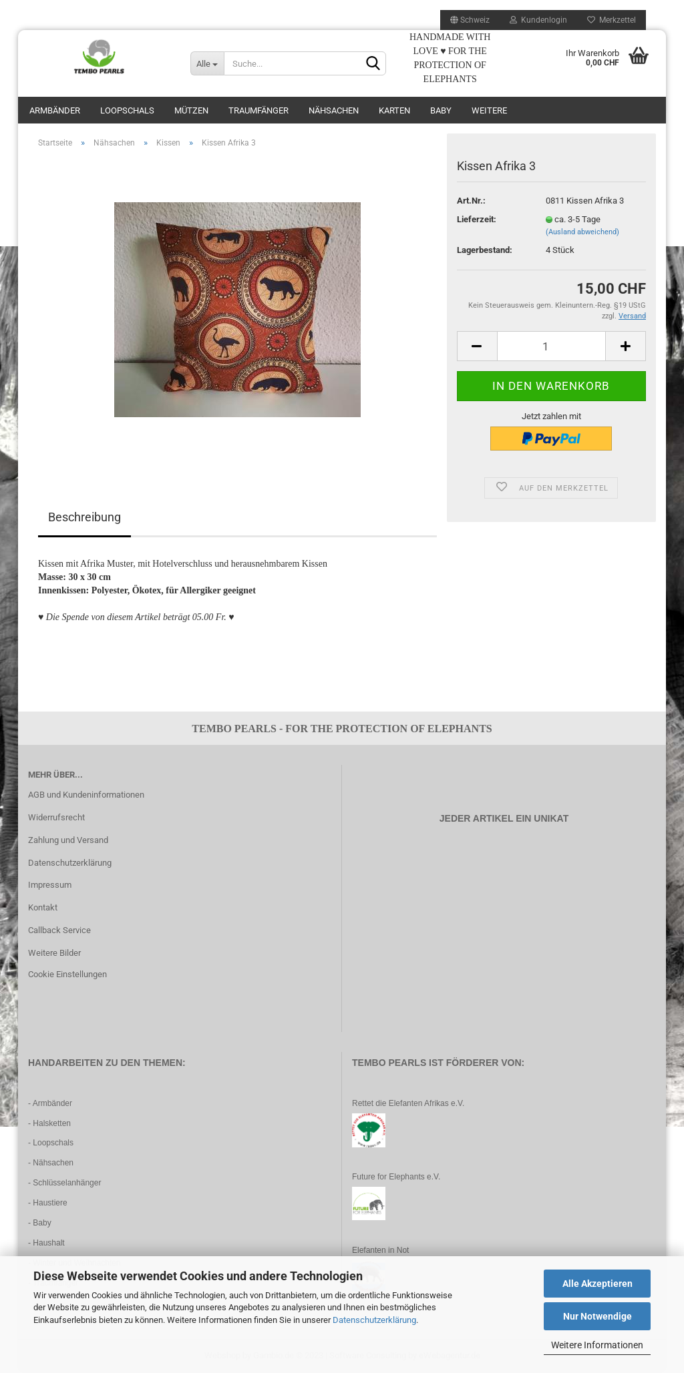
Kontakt (42, 907)
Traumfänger (258, 110)
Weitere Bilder (54, 953)
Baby (441, 110)
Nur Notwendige (597, 1316)
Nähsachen (334, 110)
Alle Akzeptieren (597, 1283)
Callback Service (59, 930)
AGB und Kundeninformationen (86, 795)
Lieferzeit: (476, 219)
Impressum (49, 885)
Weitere (489, 110)
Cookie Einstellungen (67, 974)
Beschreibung (84, 517)
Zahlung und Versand (68, 840)
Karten (394, 110)
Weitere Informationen (597, 1345)
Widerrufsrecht (56, 817)
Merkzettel (611, 20)
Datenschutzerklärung (374, 1320)
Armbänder (54, 110)
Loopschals (127, 110)
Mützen (191, 110)
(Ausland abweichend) (582, 232)
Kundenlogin (538, 20)
